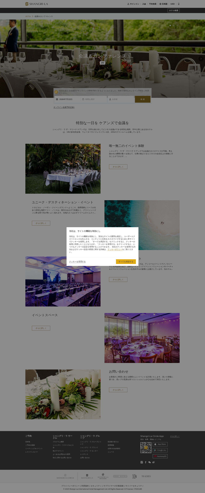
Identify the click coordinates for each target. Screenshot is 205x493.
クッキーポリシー (115, 249)
